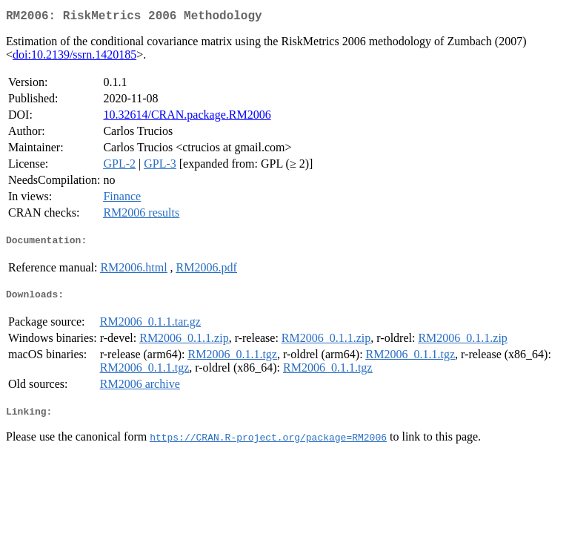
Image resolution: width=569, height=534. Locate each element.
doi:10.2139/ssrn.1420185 (74, 57)
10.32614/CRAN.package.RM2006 (186, 117)
